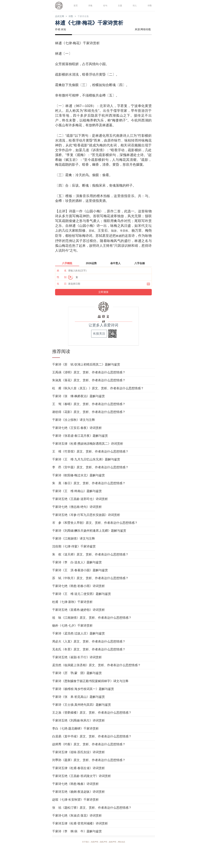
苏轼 (93, 231)
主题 (119, 5)
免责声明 (92, 841)
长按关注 (99, 333)
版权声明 (114, 841)
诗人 (134, 5)
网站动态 (125, 841)
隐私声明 (103, 841)
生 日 (61, 283)
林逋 (127, 236)
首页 (75, 5)
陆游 (117, 231)
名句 (104, 5)
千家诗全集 (89, 16)
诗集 (89, 5)
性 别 (61, 277)
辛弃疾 (129, 231)
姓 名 (61, 270)
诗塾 (149, 5)
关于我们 (81, 841)
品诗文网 (61, 16)
